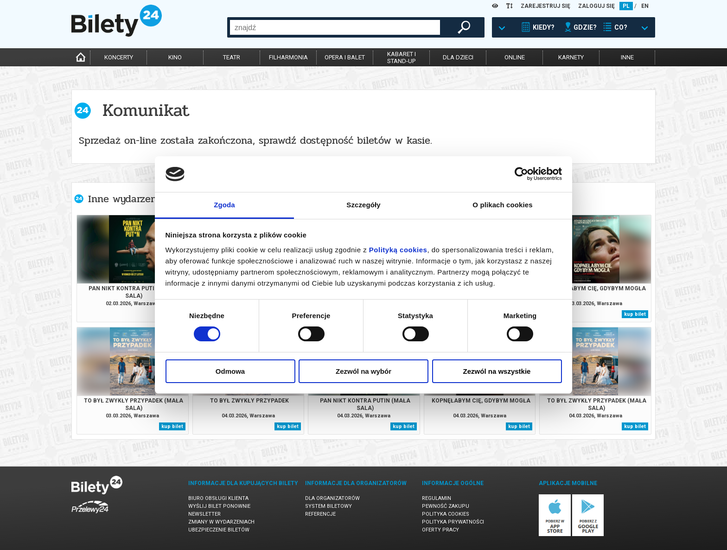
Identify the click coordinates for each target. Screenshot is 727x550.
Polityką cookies (398, 250)
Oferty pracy (440, 530)
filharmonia (288, 57)
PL (626, 6)
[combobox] (335, 27)
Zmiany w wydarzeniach (221, 522)
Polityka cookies (445, 514)
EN (645, 6)
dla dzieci (458, 57)
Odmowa (230, 371)
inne (627, 57)
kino (175, 57)
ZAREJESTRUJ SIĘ (545, 6)
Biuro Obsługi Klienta (218, 498)
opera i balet (345, 57)
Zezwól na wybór (363, 371)
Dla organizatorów (332, 498)
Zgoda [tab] (224, 205)
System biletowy (328, 506)
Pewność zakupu (445, 506)
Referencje (320, 514)
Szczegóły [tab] (363, 205)
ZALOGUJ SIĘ (596, 6)
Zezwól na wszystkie (497, 371)
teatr (231, 57)
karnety (571, 57)
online (514, 57)
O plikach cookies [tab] (502, 205)
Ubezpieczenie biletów (218, 530)
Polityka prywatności (453, 522)
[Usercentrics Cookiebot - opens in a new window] (521, 174)
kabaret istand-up (401, 57)
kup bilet (635, 314)
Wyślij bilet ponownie (219, 506)
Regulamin (436, 498)
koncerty (118, 57)
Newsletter (204, 514)
